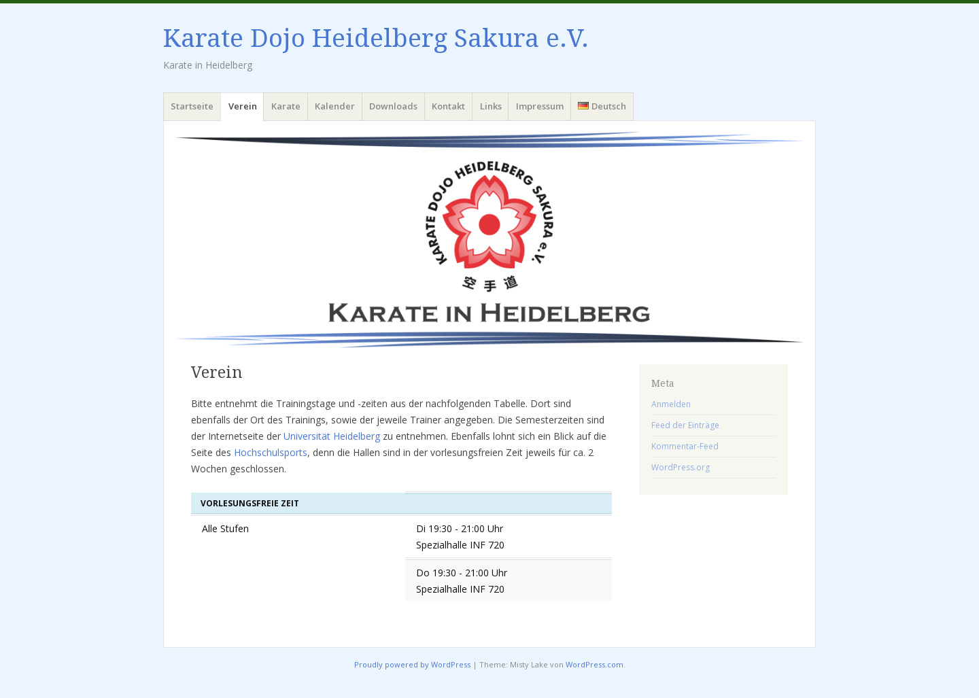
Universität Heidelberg (332, 436)
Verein (242, 106)
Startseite (192, 106)
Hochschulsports (270, 452)
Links (491, 106)
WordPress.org (680, 467)
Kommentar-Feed (685, 446)
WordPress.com (594, 664)
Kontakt (448, 106)
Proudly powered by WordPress (412, 664)
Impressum (540, 106)
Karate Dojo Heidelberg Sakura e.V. (376, 38)
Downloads (393, 106)
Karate (285, 106)
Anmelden (671, 404)
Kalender (335, 106)
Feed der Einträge (685, 425)
